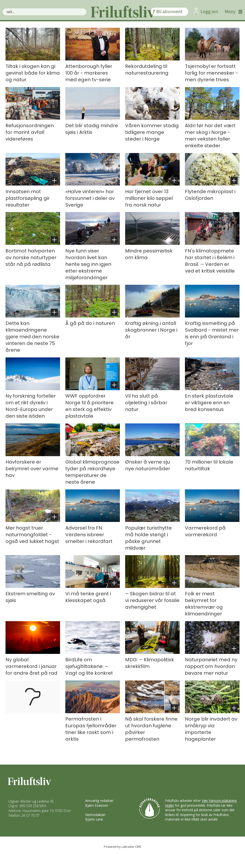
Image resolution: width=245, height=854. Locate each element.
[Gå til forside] (122, 12)
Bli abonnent (169, 11)
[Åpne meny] (232, 12)
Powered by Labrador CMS (122, 846)
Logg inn (209, 11)
